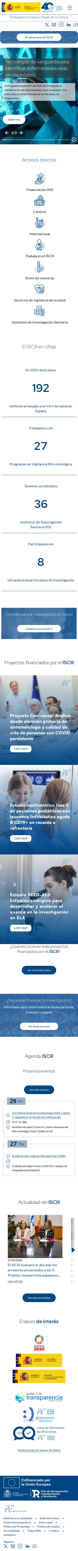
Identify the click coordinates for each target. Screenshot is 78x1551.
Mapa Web (34, 1530)
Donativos (9, 1534)
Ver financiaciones (39, 1026)
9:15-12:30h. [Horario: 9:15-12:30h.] (16, 1122)
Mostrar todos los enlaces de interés (39, 1450)
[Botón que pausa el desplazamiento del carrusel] (74, 140)
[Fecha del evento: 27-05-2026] (17, 1144)
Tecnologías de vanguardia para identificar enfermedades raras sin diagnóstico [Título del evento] (37, 68)
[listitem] (39, 96)
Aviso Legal (45, 1522)
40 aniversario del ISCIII (39, 37)
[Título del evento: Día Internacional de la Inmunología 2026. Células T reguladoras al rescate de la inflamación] (39, 1115)
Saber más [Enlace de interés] (14, 119)
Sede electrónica (49, 1518)
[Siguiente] (21, 133)
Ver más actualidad (39, 1297)
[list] (39, 96)
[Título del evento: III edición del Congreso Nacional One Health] (39, 1156)
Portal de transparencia (17, 1522)
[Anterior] (7, 133)
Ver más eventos (39, 1089)
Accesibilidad (11, 1530)
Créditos (54, 1530)
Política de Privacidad (16, 1526)
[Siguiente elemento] (73, 1250)
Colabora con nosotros (39, 628)
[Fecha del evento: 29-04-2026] (16, 1101)
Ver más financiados (39, 970)
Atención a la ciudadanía (17, 1518)
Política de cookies (48, 1526)
